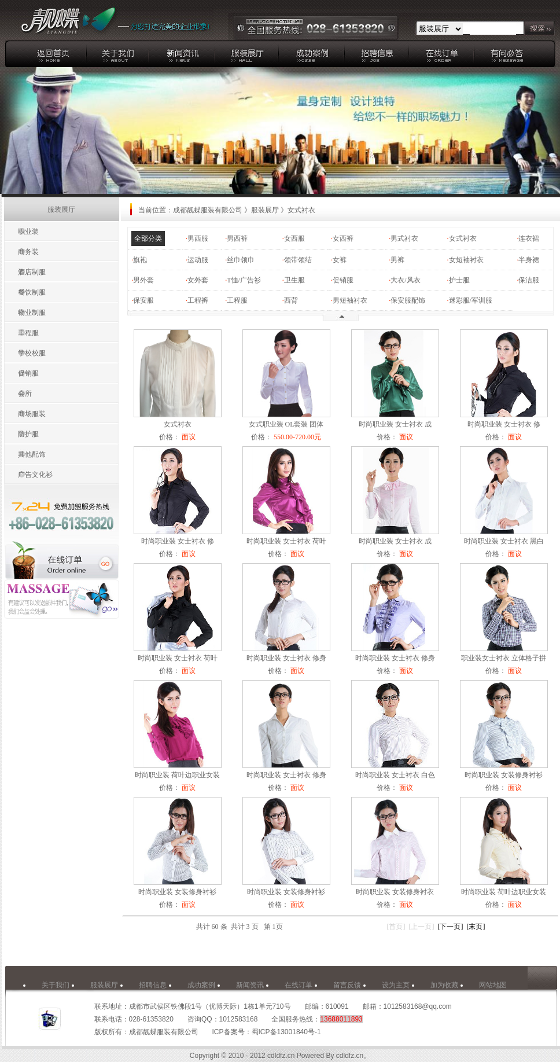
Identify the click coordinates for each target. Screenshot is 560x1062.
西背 (291, 300)
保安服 (143, 300)
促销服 (343, 280)
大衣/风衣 (405, 280)
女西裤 (343, 238)
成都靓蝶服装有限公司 (207, 210)
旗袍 (140, 260)
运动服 (197, 260)
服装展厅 (265, 210)
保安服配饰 (407, 300)
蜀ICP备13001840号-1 (286, 1032)
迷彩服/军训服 (470, 300)
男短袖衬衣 (350, 300)
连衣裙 (528, 238)
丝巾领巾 (241, 260)
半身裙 (528, 260)
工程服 (237, 300)
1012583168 (238, 1019)
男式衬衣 (404, 238)
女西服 (294, 238)
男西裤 (237, 238)
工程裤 (197, 300)
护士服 (459, 280)
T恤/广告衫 (244, 280)
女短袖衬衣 (466, 260)
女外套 (197, 280)
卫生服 (294, 280)
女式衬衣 (463, 238)
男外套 (143, 280)
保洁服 (528, 280)
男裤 (397, 260)
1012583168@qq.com (418, 1006)
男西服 (197, 238)
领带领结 (298, 260)
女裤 (340, 260)
